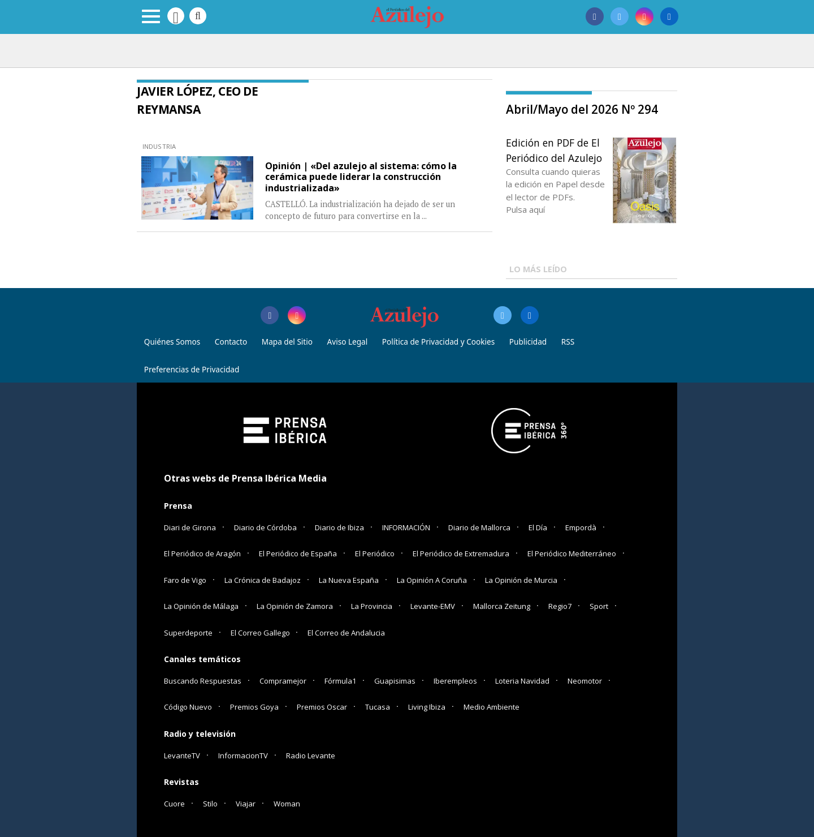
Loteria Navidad (522, 681)
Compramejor (282, 681)
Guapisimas (394, 681)
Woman (287, 804)
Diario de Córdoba (265, 527)
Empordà (580, 527)
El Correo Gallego (261, 633)
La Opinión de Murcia (521, 580)
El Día (538, 527)
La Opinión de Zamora (295, 606)
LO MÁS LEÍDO (538, 269)
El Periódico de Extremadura (461, 553)
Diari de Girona (190, 527)
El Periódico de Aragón (202, 553)
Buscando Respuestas (202, 681)
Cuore (174, 804)
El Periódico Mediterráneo (571, 553)
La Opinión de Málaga (201, 606)
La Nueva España (349, 580)
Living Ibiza (426, 707)
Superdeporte (188, 633)
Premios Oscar (322, 707)
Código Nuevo (188, 707)
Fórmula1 (340, 681)
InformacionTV (243, 755)
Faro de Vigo (185, 580)
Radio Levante (310, 755)
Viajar (246, 804)
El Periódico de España (298, 553)
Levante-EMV (432, 606)
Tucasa (377, 707)
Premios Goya (254, 707)
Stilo (210, 804)
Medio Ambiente (491, 707)
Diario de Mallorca (479, 527)
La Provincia (371, 606)
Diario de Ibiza (339, 527)
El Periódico (375, 553)
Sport (599, 606)
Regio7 (559, 606)
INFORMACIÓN (406, 527)
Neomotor (585, 681)
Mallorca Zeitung (501, 606)
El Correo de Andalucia (346, 633)
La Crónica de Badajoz (262, 580)
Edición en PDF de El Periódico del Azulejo (554, 150)
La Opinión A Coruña (432, 580)
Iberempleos (455, 681)
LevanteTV (182, 755)
